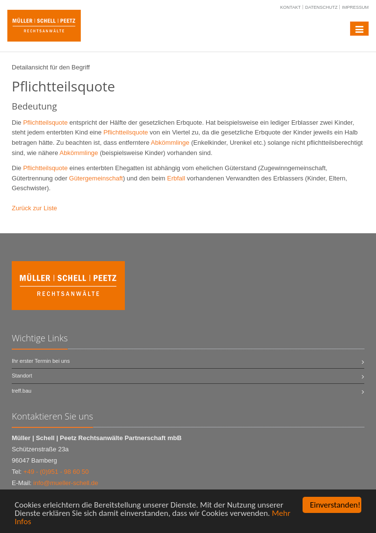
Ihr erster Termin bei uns (41, 361)
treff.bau (21, 391)
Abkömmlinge (170, 142)
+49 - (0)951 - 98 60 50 (56, 471)
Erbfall (176, 178)
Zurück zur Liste (34, 208)
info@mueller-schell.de (65, 483)
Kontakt (290, 7)
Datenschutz (321, 7)
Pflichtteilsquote (45, 122)
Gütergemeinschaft (96, 178)
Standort (22, 375)
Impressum (355, 7)
